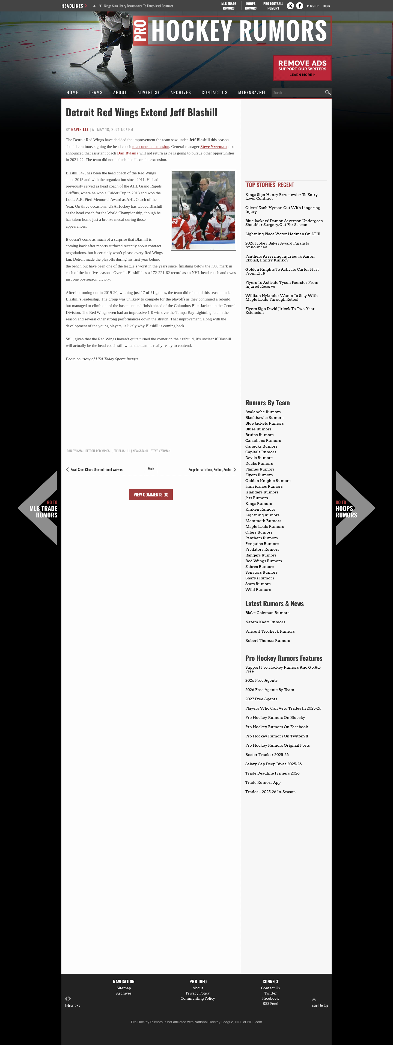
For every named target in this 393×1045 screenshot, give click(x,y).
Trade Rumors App (263, 782)
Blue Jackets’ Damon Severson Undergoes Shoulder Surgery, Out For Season (284, 223)
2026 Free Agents (261, 680)
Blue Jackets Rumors (264, 423)
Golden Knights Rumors (268, 480)
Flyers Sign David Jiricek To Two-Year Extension (280, 310)
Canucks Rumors (261, 446)
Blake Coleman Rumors (267, 613)
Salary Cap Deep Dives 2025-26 (273, 764)
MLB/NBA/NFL (252, 92)
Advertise (149, 92)
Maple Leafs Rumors (264, 526)
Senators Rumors (261, 572)
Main (151, 468)
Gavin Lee (80, 129)
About (120, 92)
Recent (286, 184)
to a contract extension (150, 146)
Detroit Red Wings (97, 450)
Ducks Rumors (259, 463)
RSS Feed (270, 1004)
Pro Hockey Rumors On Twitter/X (276, 736)
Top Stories (260, 184)
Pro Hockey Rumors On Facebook (276, 727)
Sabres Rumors (259, 566)
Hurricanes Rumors (264, 486)
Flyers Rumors (259, 475)
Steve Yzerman (213, 146)
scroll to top (320, 1002)
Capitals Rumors (260, 452)
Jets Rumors (256, 498)
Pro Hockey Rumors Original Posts (277, 745)
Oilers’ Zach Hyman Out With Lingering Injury (282, 210)
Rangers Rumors (261, 555)
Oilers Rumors (258, 532)
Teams (96, 92)
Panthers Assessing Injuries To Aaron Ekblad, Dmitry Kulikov (280, 258)
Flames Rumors (260, 469)
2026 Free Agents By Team (269, 689)
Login (326, 6)
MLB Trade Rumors (43, 509)
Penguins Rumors (262, 543)
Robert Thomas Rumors (267, 640)
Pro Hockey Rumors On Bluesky (275, 717)
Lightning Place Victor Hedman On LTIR (282, 234)
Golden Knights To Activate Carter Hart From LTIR (282, 271)
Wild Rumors (258, 589)
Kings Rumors (258, 503)
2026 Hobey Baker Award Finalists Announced (277, 245)
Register (312, 6)
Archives (181, 92)
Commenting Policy (198, 998)
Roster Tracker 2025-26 (267, 754)
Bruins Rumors (259, 435)
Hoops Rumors (346, 509)
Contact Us (215, 92)
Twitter (270, 993)
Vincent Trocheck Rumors (270, 631)
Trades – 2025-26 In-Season (270, 792)
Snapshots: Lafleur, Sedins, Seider (210, 469)
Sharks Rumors (259, 578)
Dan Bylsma (127, 153)
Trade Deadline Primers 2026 (272, 773)
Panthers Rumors (261, 538)
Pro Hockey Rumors (80, 18)
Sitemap (124, 988)
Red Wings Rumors (263, 561)
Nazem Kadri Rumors (265, 622)
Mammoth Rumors (263, 521)
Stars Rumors (257, 584)
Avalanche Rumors (263, 412)
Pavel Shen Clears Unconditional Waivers (97, 469)
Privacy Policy (198, 993)
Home (73, 92)
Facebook (270, 998)
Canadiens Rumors (263, 440)
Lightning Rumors (262, 515)
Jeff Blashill (121, 450)
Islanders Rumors (262, 492)
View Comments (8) (151, 494)
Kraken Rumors (260, 509)
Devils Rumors (259, 457)
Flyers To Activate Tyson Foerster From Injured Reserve (281, 284)
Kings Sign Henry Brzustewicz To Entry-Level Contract (138, 6)
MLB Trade (228, 5)
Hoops (251, 5)
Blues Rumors (258, 429)
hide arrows (72, 1002)
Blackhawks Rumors (264, 417)
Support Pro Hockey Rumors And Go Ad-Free (283, 669)
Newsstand (140, 450)
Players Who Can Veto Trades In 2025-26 (283, 708)
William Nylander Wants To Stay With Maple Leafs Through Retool (281, 297)
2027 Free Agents (261, 699)
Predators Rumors (262, 549)
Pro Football (273, 5)
